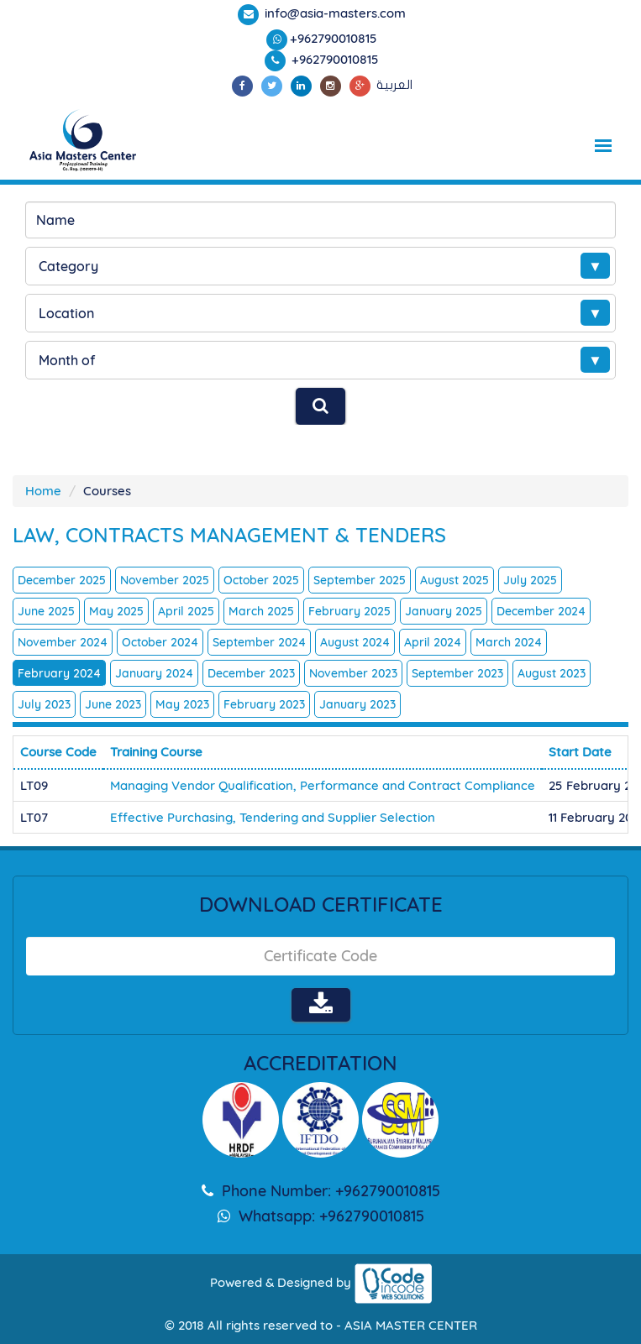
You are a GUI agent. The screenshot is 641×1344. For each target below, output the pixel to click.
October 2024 (160, 642)
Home (43, 491)
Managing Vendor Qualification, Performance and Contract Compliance (322, 785)
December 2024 (541, 611)
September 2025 (359, 580)
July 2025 (530, 580)
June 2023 (113, 704)
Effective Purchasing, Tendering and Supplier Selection (272, 817)
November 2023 (353, 673)
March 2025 (261, 611)
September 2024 (259, 642)
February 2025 (349, 611)
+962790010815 (333, 38)
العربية (394, 85)
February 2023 (264, 704)
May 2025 (116, 611)
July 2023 (44, 704)
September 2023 (457, 673)
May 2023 (182, 704)
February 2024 (59, 673)
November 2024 (63, 642)
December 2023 (251, 673)
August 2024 (355, 642)
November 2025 (164, 580)
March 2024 (508, 642)
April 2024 (432, 642)
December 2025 (62, 580)
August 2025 (454, 580)
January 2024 (154, 673)
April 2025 (186, 611)
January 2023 (357, 704)
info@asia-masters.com (333, 13)
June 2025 (46, 611)
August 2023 (552, 673)
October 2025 (261, 580)
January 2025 (443, 611)
